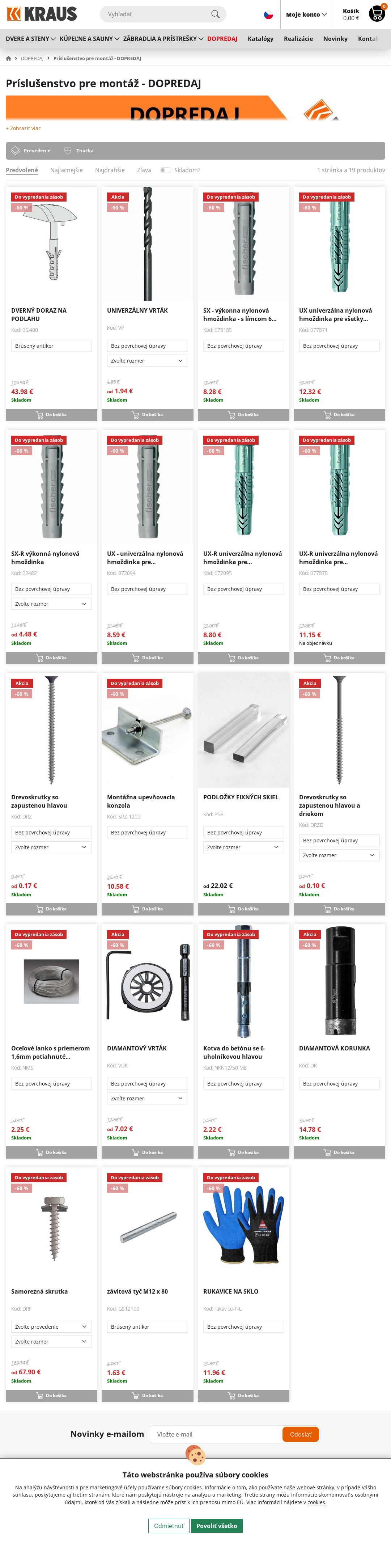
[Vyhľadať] (163, 14)
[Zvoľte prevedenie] (51, 1327)
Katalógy (260, 39)
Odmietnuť (169, 1526)
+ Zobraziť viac (23, 128)
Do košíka (56, 414)
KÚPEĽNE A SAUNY (86, 39)
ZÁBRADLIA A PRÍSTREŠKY (160, 39)
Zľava (144, 170)
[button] (13, 58)
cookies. (317, 1502)
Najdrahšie (110, 170)
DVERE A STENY (27, 39)
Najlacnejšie (66, 170)
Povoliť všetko (216, 1526)
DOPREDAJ (222, 39)
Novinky (335, 39)
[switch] (165, 170)
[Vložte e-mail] (235, 1434)
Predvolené (22, 170)
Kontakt (370, 39)
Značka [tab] (85, 150)
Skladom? (187, 170)
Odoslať (300, 1434)
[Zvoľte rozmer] (147, 361)
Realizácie (298, 39)
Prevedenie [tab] (37, 150)
